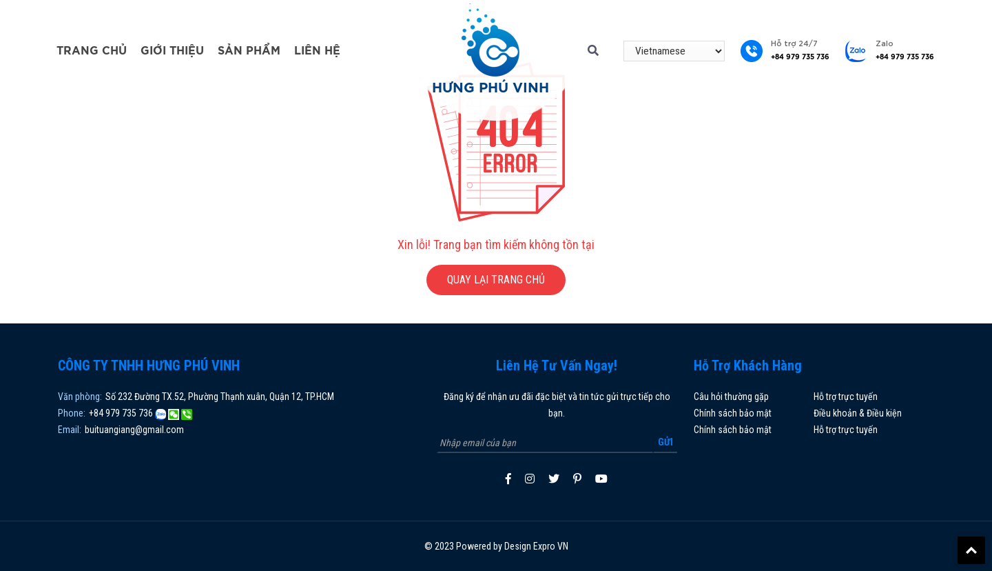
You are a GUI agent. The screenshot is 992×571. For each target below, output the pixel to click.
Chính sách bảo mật (733, 413)
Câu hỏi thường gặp (731, 396)
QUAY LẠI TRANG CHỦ (496, 279)
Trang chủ (91, 51)
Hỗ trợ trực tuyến (846, 396)
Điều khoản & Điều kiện (858, 413)
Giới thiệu (172, 51)
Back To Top (971, 550)
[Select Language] (674, 51)
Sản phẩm (249, 51)
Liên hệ (317, 51)
